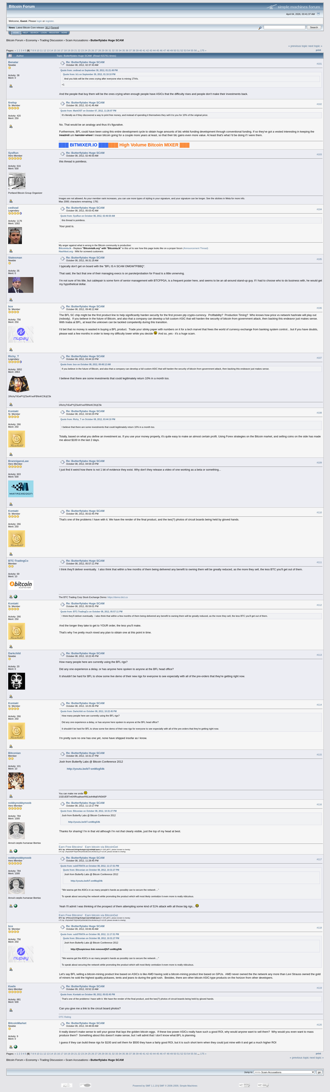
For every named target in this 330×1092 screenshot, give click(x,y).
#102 (319, 104)
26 (92, 50)
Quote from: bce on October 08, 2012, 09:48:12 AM (85, 364)
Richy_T (13, 356)
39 (137, 50)
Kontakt (13, 411)
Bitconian (14, 753)
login (39, 21)
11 (41, 50)
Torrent (54, 27)
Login (44, 33)
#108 (319, 412)
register (49, 21)
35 (123, 50)
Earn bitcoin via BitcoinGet (101, 846)
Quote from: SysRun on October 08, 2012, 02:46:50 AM (87, 216)
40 (140, 50)
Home (16, 33)
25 (89, 50)
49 (171, 50)
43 (151, 50)
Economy (31, 40)
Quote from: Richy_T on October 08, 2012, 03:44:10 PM (87, 419)
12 (44, 50)
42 (147, 50)
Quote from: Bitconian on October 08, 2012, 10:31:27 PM (88, 811)
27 (96, 50)
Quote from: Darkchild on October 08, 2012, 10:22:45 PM (88, 711)
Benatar (13, 62)
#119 (319, 988)
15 (55, 50)
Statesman (15, 257)
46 (161, 50)
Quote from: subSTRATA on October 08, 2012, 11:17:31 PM (89, 866)
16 (58, 50)
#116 (319, 804)
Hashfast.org (66, 251)
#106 (319, 308)
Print (318, 50)
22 (79, 50)
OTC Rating (65, 1017)
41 (144, 50)
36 (127, 50)
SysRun (13, 152)
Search (35, 33)
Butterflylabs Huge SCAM (107, 40)
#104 (319, 209)
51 (178, 50)
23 (82, 50)
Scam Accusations (77, 40)
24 (86, 50)
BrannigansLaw (18, 461)
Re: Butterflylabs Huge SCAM (85, 62)
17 (62, 50)
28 (99, 50)
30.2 (47, 27)
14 (51, 50)
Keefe (12, 986)
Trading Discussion (51, 40)
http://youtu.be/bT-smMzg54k (85, 768)
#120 (319, 1024)
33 (116, 50)
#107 (319, 358)
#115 (319, 754)
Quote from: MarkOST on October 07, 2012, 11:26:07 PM (88, 111)
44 (154, 50)
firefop (12, 102)
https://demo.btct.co (118, 597)
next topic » (315, 46)
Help (25, 33)
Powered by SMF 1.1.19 (145, 1085)
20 (72, 50)
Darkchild (14, 653)
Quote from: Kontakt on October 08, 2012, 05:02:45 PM (87, 994)
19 (68, 50)
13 (48, 50)
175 (202, 50)
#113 (319, 655)
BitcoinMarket (17, 1023)
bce (10, 306)
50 (174, 50)
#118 (319, 928)
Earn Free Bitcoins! (70, 846)
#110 (319, 512)
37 (130, 50)
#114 (319, 704)
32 (113, 50)
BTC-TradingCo (18, 560)
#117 (319, 859)
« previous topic (297, 46)
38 (133, 50)
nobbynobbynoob (19, 802)
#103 (319, 154)
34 (120, 50)
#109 (319, 462)
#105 (319, 259)
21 (75, 50)
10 (38, 50)
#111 (319, 562)
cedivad (13, 207)
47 (164, 50)
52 (181, 50)
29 (103, 50)
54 (188, 50)
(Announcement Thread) (195, 248)
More (64, 33)
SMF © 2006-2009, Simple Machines (178, 1085)
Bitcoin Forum (14, 40)
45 (157, 50)
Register (54, 33)
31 (109, 50)
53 (185, 50)
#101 (319, 63)
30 (106, 50)
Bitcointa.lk (65, 248)
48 (168, 50)
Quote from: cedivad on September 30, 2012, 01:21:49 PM (89, 70)
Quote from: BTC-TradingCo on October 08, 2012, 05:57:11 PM (91, 611)
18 (65, 50)
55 (192, 50)
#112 (319, 605)
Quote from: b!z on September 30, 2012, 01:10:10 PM (89, 74)
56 (195, 50)
